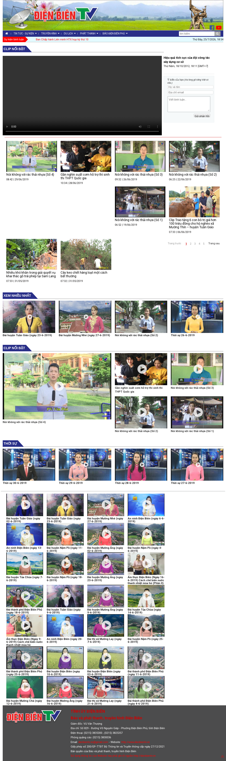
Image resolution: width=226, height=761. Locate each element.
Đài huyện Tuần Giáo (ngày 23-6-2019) (27, 335)
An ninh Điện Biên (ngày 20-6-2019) (64, 640)
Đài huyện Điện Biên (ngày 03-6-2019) (103, 673)
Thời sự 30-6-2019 (15, 483)
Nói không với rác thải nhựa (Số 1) (139, 220)
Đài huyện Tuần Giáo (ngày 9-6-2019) (64, 611)
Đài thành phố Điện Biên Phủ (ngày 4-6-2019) (145, 702)
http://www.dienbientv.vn (135, 742)
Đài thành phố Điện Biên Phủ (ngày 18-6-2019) (24, 611)
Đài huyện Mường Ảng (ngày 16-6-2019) (64, 702)
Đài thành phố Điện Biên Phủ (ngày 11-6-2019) (145, 673)
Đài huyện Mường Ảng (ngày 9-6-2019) (105, 611)
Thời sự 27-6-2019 (183, 483)
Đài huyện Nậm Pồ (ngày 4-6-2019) (145, 549)
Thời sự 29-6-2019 (71, 483)
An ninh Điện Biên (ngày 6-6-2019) (146, 520)
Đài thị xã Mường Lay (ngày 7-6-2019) (104, 640)
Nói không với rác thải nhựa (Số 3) (139, 174)
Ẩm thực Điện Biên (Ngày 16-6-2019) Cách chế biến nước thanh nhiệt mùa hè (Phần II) (146, 580)
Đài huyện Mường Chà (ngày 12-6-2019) (24, 702)
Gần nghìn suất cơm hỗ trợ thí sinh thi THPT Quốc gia (85, 176)
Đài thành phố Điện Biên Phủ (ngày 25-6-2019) (24, 673)
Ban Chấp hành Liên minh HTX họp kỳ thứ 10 (62, 39)
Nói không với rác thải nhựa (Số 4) (30, 174)
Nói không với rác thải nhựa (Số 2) (193, 174)
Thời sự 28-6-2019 (127, 483)
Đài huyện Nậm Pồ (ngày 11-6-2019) (65, 549)
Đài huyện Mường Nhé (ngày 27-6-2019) (84, 335)
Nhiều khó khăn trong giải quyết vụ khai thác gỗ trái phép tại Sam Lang (31, 274)
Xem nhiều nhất (17, 295)
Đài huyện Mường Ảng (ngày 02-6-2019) (105, 549)
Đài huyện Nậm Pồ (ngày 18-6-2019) (65, 579)
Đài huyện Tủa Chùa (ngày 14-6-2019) (144, 611)
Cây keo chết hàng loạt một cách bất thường (84, 274)
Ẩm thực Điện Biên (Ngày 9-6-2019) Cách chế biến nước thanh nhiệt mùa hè (24, 642)
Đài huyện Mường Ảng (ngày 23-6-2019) (105, 579)
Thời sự (10, 443)
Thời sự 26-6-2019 (183, 335)
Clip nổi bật (14, 49)
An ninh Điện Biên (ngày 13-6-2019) (24, 549)
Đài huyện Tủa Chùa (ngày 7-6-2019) (24, 579)
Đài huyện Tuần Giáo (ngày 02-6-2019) (23, 520)
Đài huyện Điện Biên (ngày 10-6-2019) (63, 673)
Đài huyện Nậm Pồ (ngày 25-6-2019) (146, 640)
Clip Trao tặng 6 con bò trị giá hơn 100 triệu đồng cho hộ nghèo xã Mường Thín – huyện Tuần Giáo (192, 223)
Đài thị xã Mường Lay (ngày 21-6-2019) (104, 702)
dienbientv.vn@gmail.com (93, 742)
